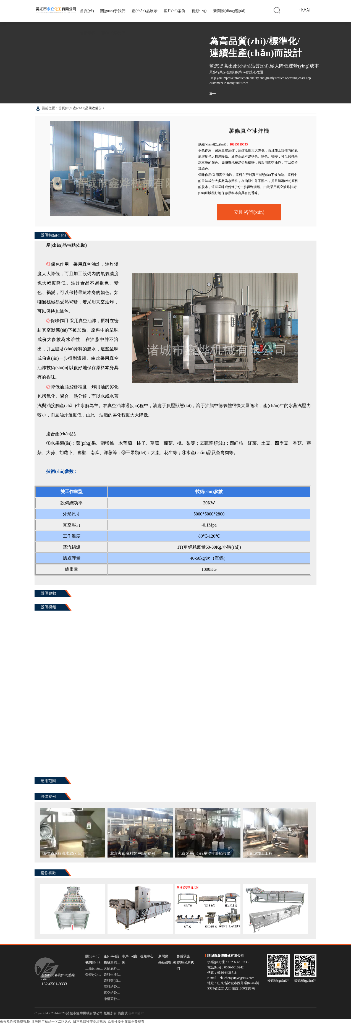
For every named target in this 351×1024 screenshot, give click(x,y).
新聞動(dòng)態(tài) (229, 11)
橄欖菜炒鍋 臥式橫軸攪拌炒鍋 (113, 999)
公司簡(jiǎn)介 (94, 962)
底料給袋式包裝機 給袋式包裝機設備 (113, 987)
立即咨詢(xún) (249, 212)
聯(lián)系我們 (113, 33)
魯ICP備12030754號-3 (144, 1013)
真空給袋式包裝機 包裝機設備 (113, 993)
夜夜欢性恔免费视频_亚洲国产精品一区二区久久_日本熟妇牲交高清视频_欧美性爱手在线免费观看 (72, 1021)
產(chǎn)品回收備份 (87, 108)
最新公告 (165, 962)
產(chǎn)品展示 (145, 11)
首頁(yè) (87, 11)
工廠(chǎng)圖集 (94, 968)
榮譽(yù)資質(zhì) (94, 974)
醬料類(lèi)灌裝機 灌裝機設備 (113, 981)
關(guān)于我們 (113, 11)
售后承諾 (87, 33)
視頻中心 (199, 11)
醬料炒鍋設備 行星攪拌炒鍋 (113, 962)
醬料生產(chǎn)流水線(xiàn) (113, 974)
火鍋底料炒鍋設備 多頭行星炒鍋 (113, 968)
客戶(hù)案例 (174, 11)
